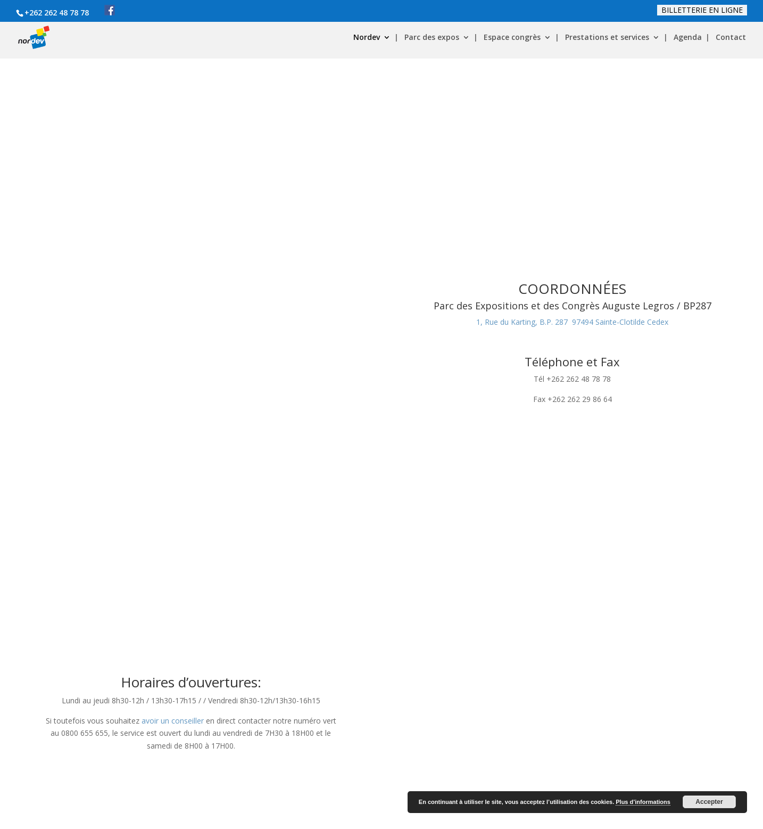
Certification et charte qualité (283, 788)
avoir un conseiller (173, 498)
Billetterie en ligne (702, 10)
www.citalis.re (446, 667)
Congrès (583, 634)
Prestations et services (607, 38)
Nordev (366, 38)
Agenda (688, 38)
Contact (731, 38)
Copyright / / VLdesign (108, 814)
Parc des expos (431, 38)
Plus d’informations (643, 802)
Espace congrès (512, 38)
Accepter (709, 802)
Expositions (524, 634)
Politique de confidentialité (280, 776)
